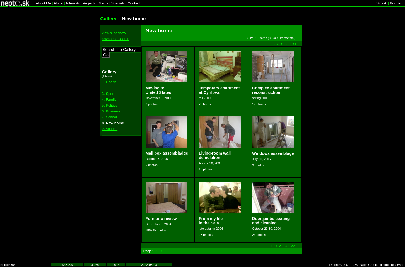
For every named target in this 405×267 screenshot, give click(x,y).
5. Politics (109, 105)
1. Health (109, 82)
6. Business (111, 111)
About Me (43, 3)
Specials (118, 3)
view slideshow (114, 33)
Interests (73, 3)
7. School (109, 117)
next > (278, 44)
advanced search (115, 39)
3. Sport (108, 94)
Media (103, 3)
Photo (58, 3)
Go (106, 55)
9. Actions (109, 129)
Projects (89, 3)
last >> (291, 44)
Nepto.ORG (8, 264)
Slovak (381, 3)
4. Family (109, 99)
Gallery (108, 18)
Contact (133, 3)
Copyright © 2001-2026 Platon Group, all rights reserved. (365, 264)
